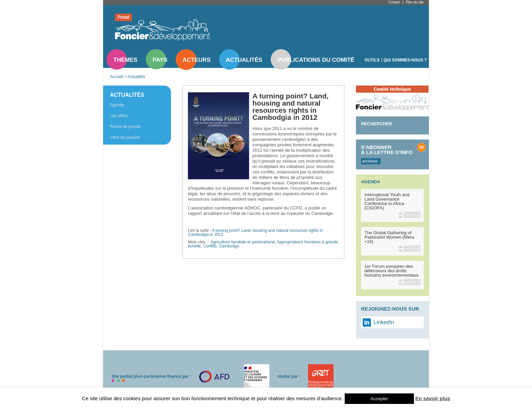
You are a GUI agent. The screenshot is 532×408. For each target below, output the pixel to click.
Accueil (116, 76)
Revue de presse (125, 126)
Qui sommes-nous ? (405, 60)
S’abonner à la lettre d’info (387, 149)
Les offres (119, 115)
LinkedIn (384, 322)
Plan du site (414, 2)
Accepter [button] (379, 398)
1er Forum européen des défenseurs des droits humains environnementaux (391, 271)
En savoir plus (432, 398)
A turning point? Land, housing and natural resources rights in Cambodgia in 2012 (255, 232)
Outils (372, 60)
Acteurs (196, 60)
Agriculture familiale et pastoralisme (243, 242)
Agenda (117, 105)
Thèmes (125, 60)
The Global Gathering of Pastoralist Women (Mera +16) (389, 237)
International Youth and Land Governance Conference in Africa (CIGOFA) (387, 201)
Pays (160, 60)
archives (370, 161)
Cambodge (229, 246)
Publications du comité (316, 60)
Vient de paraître (125, 137)
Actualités (244, 60)
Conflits (210, 246)
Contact (394, 2)
